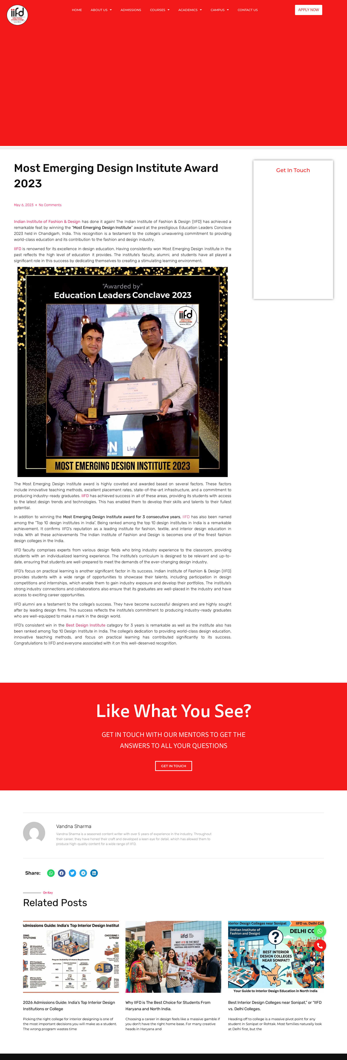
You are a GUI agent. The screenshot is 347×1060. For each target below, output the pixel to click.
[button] (51, 873)
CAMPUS (220, 9)
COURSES (160, 9)
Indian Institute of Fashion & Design (47, 221)
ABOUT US (101, 9)
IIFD (85, 495)
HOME (77, 10)
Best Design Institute (85, 625)
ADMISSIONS (131, 10)
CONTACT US (248, 10)
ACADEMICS (190, 9)
